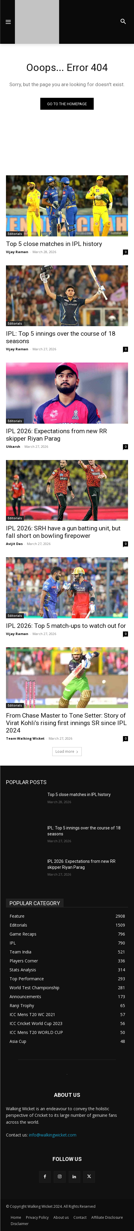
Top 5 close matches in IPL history (54, 243)
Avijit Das (14, 543)
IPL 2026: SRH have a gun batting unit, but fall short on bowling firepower (63, 532)
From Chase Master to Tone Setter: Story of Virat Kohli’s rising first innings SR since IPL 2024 (66, 723)
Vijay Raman (17, 252)
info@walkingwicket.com (52, 1135)
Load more (67, 751)
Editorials (15, 234)
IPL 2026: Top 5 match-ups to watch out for (66, 625)
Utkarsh (13, 446)
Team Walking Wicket (25, 738)
